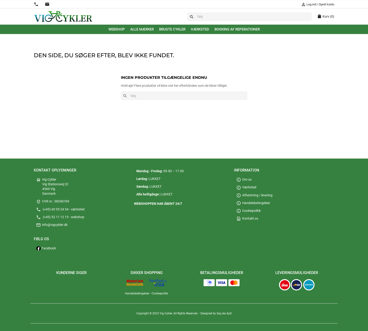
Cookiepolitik (248, 211)
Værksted (200, 29)
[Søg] (249, 17)
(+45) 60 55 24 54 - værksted (60, 209)
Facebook (46, 248)
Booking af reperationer (237, 29)
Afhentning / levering (254, 195)
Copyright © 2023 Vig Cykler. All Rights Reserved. (167, 313)
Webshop (116, 29)
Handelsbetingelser (253, 203)
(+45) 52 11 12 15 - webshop (60, 217)
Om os (244, 180)
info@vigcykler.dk (52, 225)
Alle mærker (142, 29)
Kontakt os (247, 219)
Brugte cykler (172, 29)
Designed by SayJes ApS (216, 313)
